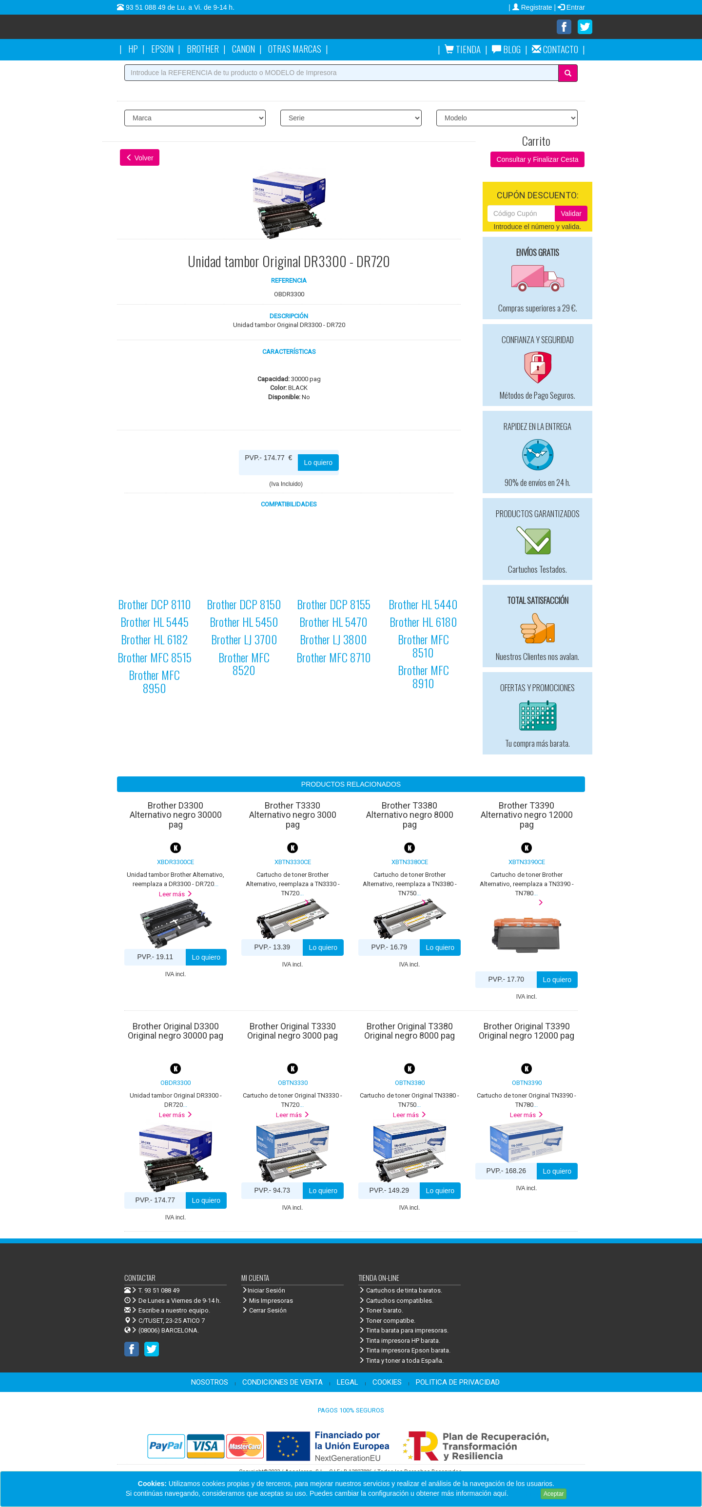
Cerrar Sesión (264, 1310)
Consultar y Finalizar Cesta (537, 159)
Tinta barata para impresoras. (403, 1330)
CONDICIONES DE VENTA (282, 1382)
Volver (140, 158)
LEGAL (347, 1382)
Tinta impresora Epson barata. (404, 1350)
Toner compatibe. (386, 1320)
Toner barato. (380, 1310)
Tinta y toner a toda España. (401, 1360)
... (293, 883)
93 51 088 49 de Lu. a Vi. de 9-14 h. (179, 7)
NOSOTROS (209, 1382)
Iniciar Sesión (263, 1290)
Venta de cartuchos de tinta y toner (207, 30)
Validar (571, 213)
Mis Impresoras (267, 1300)
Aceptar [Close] (554, 1493)
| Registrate (531, 7)
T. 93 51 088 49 (158, 1290)
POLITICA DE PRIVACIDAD (458, 1382)
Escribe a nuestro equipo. (167, 1310)
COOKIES (387, 1382)
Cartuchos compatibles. (395, 1300)
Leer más (176, 894)
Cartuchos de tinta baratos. (400, 1290)
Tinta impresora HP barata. (399, 1340)
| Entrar (569, 7)
